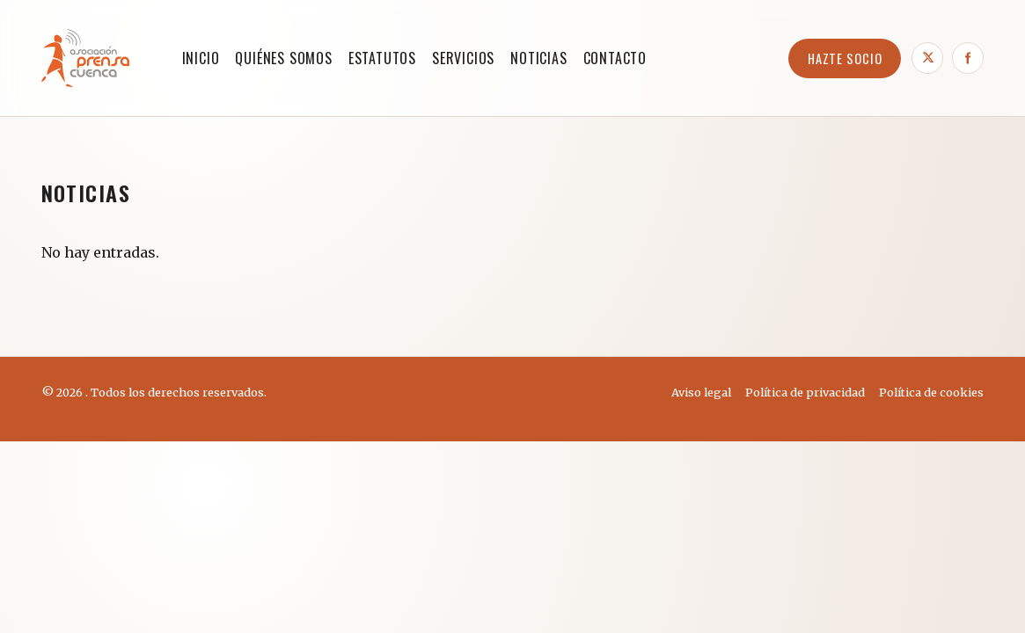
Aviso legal (701, 392)
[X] (927, 58)
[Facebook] (968, 58)
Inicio (201, 58)
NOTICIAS (538, 58)
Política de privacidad (805, 392)
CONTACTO (615, 58)
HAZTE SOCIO (845, 58)
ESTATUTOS (382, 58)
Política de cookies (931, 392)
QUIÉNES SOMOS (283, 58)
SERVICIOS (463, 58)
